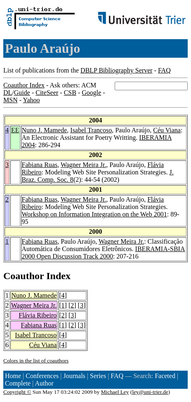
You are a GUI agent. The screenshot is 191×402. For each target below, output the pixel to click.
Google (91, 92)
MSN (10, 99)
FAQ (164, 70)
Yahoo (31, 99)
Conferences (42, 375)
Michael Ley (115, 392)
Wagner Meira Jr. (83, 164)
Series (98, 375)
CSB (70, 92)
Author (44, 383)
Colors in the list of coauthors (35, 360)
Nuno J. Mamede (44, 130)
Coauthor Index (24, 85)
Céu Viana (167, 130)
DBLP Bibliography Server (116, 70)
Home (13, 375)
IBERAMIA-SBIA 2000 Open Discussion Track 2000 (103, 252)
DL (7, 92)
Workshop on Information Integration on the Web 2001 (94, 214)
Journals (74, 375)
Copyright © (17, 392)
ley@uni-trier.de (150, 392)
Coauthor (23, 275)
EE (15, 130)
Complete (18, 383)
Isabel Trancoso (91, 130)
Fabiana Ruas (40, 164)
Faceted (165, 375)
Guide (22, 92)
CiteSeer (46, 92)
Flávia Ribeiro (38, 315)
